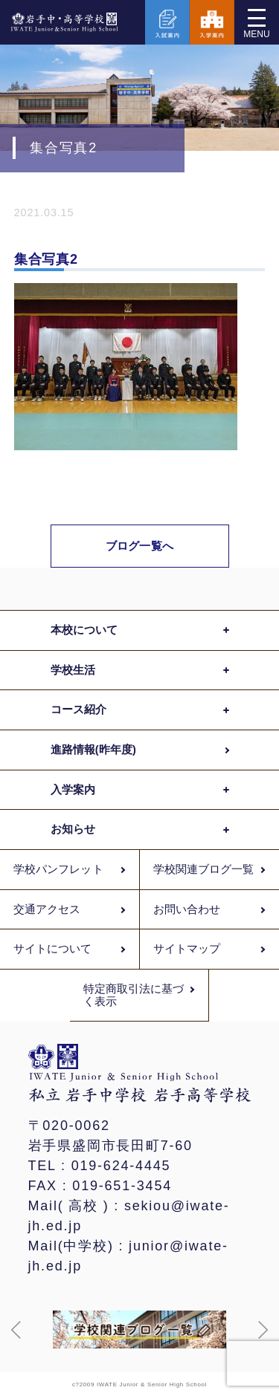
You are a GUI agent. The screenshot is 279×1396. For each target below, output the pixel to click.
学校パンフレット (58, 869)
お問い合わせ (186, 909)
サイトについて (52, 949)
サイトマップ (186, 949)
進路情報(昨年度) (93, 750)
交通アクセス (46, 909)
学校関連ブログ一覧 (203, 869)
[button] (16, 1330)
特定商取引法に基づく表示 (134, 995)
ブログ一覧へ (139, 545)
